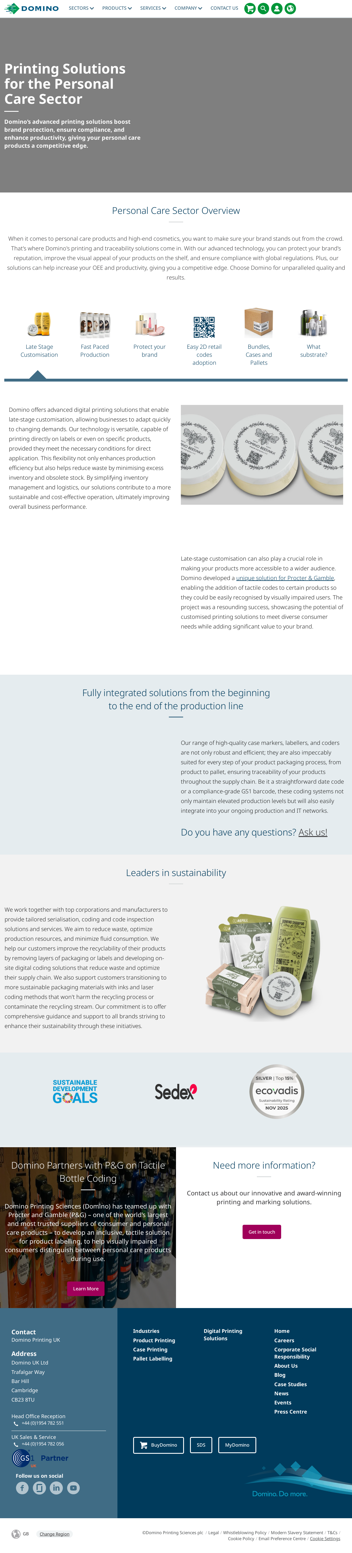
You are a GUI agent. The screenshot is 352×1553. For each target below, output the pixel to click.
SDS (204, 1445)
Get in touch (262, 1232)
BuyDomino (160, 1445)
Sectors (81, 8)
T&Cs (332, 1532)
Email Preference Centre (282, 1538)
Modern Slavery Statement (297, 1532)
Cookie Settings (325, 1538)
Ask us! (313, 832)
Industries (146, 1330)
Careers (284, 1340)
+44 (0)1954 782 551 (43, 1423)
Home (282, 1330)
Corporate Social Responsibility (295, 1353)
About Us (286, 1365)
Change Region (54, 1534)
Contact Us (224, 8)
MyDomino (242, 1445)
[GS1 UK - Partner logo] (40, 1457)
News (281, 1393)
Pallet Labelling (152, 1358)
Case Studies (290, 1384)
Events (282, 1402)
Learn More (85, 1289)
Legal (213, 1532)
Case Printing (150, 1349)
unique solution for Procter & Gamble (285, 578)
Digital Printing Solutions (223, 1334)
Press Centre (290, 1411)
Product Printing (154, 1340)
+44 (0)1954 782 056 (43, 1444)
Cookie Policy (241, 1538)
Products (117, 8)
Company (188, 8)
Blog (279, 1374)
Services (153, 8)
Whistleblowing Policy (245, 1532)
